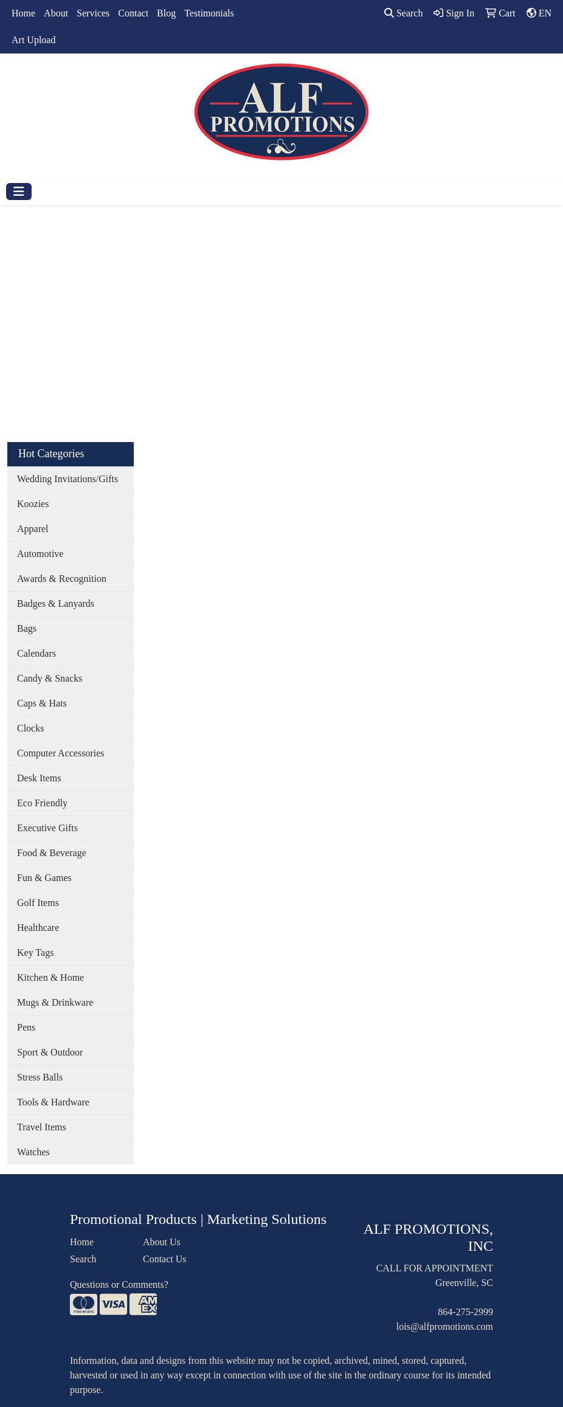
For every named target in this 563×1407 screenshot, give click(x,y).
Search (403, 13)
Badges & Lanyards (55, 603)
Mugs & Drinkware (55, 1002)
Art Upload (33, 40)
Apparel (33, 529)
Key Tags (35, 952)
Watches (33, 1152)
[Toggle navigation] (19, 191)
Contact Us (165, 1259)
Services (93, 13)
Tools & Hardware (53, 1102)
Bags (26, 628)
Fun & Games (44, 878)
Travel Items (41, 1127)
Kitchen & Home (50, 977)
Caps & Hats (42, 703)
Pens (26, 1027)
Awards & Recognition (61, 578)
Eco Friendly (42, 803)
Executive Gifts (47, 828)
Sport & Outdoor (50, 1052)
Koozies (33, 504)
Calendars (36, 653)
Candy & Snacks (50, 678)
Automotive (40, 553)
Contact (133, 13)
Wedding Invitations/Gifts (67, 479)
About (56, 13)
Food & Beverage (51, 853)
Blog (166, 13)
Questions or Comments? (119, 1284)
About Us (162, 1242)
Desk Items (39, 778)
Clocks (30, 728)
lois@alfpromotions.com (444, 1326)
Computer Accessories (61, 753)
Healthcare (38, 927)
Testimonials (209, 13)
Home (23, 13)
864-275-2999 (465, 1312)
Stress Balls (40, 1077)
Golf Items (38, 902)
